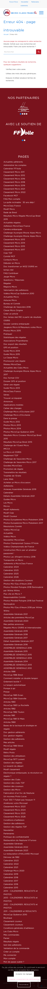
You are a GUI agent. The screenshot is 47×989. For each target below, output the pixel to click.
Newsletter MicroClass (14, 540)
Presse (7, 692)
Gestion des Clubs (12, 779)
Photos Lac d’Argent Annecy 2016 (19, 557)
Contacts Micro (11, 260)
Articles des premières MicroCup (19, 617)
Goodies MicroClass (13, 466)
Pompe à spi (9, 688)
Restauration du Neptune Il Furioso (20, 840)
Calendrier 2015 (11, 887)
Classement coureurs (13, 925)
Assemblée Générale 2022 (16, 847)
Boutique (8, 918)
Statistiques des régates (15, 337)
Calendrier (8, 493)
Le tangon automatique (15, 685)
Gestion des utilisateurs (14, 756)
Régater (7, 283)
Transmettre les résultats (15, 472)
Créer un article (11, 314)
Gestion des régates (13, 763)
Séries (6, 395)
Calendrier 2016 (11, 884)
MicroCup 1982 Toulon (14, 712)
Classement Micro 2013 (14, 239)
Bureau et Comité (12, 304)
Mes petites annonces (14, 624)
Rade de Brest (10, 212)
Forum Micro (13, 2)
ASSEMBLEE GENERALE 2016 (18, 648)
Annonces (8, 401)
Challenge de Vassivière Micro (18, 459)
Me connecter (10, 955)
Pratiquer (8, 334)
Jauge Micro (9, 277)
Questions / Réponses (14, 280)
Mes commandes (11, 935)
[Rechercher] (34, 13)
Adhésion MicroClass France (17, 226)
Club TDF (8, 253)
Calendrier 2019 (11, 874)
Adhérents (24, 5)
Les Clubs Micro (11, 931)
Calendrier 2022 (11, 864)
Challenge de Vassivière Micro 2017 (20, 462)
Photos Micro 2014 (12, 428)
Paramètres (24, 984)
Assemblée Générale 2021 (16, 614)
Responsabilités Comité (14, 597)
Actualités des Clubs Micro (16, 368)
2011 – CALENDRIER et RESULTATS (20, 911)
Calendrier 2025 (11, 570)
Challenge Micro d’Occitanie (17, 415)
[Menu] (40, 13)
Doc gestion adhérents (14, 732)
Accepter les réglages (24, 974)
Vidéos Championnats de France (19, 547)
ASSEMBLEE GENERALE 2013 (18, 665)
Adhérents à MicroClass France (18, 563)
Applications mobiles (13, 405)
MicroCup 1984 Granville (15, 698)
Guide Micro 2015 (12, 354)
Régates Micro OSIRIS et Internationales (22, 628)
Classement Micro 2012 (14, 175)
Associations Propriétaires (16, 341)
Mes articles (9, 742)
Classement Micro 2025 (14, 813)
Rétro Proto (9, 752)
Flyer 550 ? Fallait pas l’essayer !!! (19, 800)
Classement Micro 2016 (14, 179)
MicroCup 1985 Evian (13, 695)
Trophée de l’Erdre (12, 476)
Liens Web (8, 479)
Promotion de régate (13, 469)
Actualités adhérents (13, 162)
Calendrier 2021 (11, 867)
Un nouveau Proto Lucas (15, 796)
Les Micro (8, 503)
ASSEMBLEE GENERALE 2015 (18, 655)
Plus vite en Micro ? (13, 594)
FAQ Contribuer (11, 273)
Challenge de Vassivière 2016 (17, 307)
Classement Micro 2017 (14, 250)
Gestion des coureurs (13, 786)
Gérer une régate (12, 385)
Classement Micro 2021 (14, 189)
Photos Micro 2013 (12, 425)
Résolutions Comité (13, 526)
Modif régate (10, 749)
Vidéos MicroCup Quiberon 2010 (19, 293)
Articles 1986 (10, 671)
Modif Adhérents (11, 509)
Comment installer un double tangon (21, 678)
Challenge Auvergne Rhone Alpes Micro (22, 233)
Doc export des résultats (15, 344)
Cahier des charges (12, 408)
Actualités (8, 533)
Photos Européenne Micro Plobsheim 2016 (23, 520)
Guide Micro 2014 (12, 351)
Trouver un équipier (13, 398)
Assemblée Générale (13, 844)
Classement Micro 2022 (14, 192)
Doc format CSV (11, 378)
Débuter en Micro (12, 263)
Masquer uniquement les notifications (24, 979)
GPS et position (11, 347)
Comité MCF (9, 256)
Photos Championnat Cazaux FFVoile (21, 543)
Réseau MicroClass (12, 364)
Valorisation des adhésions (16, 290)
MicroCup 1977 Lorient (14, 759)
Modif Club (9, 513)
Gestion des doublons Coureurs (18, 580)
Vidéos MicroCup (12, 530)
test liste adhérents (12, 945)
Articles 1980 (10, 722)
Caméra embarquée (13, 229)
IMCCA (7, 449)
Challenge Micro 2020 (14, 871)
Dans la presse (10, 418)
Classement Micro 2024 (15, 810)
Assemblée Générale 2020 (16, 621)
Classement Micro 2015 (14, 246)
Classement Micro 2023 (14, 806)
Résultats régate (11, 941)
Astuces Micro (10, 300)
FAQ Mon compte (12, 199)
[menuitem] (13, 2)
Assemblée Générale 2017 (16, 638)
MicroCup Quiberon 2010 (15, 914)
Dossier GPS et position (15, 381)
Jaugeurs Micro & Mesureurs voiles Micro (23, 327)
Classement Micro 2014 (14, 243)
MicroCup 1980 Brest (13, 746)
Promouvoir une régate (14, 361)
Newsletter (24, 2)
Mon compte (9, 958)
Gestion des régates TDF (15, 827)
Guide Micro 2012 (12, 422)
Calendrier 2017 (11, 881)
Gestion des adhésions (14, 823)
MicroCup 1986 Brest (13, 675)
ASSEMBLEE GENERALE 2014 (18, 658)
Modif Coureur (10, 516)
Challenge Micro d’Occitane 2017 (19, 412)
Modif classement (12, 769)
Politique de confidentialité (16, 837)
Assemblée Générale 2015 (16, 651)
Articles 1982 (9, 709)
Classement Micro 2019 (14, 185)
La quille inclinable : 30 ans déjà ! (19, 202)
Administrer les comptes (15, 165)
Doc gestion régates (13, 736)
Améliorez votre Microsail (16, 803)
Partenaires (35, 2)
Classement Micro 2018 (14, 182)
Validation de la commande (16, 948)
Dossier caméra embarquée (16, 324)
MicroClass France (12, 206)
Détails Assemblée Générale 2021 (19, 496)
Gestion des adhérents (14, 739)
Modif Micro (9, 209)
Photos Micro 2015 (12, 331)
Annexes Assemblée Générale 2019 (20, 489)
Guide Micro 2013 (12, 388)
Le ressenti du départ (13, 766)
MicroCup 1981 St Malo (14, 719)
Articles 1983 (9, 702)
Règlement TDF (11, 455)
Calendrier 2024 (11, 567)
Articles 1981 (9, 715)
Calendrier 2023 (11, 860)
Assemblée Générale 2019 (16, 631)
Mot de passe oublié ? (14, 962)
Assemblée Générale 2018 (16, 634)
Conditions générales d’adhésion (19, 928)
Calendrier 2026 (11, 577)
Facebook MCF (11, 196)
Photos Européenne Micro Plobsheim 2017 (23, 523)
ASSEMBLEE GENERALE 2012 (18, 668)
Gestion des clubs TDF (14, 783)
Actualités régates (12, 223)
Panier (6, 938)
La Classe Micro (11, 358)
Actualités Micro (11, 297)
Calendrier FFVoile (12, 169)
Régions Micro (10, 287)
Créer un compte (11, 952)
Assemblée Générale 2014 (16, 661)
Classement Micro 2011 (14, 172)
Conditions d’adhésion (14, 820)
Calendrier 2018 (11, 877)
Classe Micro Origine (13, 310)
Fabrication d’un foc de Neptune (19, 793)
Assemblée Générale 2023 (16, 850)
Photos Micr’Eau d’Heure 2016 (18, 584)
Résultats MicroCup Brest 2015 (18, 442)
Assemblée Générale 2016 (16, 644)
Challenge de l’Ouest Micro (16, 445)
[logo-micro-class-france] (19, 13)
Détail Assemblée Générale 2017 (19, 641)
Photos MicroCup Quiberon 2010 (19, 432)
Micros (7, 506)
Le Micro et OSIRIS (12, 452)
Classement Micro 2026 (15, 817)
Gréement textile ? (12, 682)
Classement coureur (13, 921)
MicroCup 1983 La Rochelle (16, 705)
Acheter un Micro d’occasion (17, 482)
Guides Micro (10, 499)
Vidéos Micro (10, 536)
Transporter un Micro (13, 560)
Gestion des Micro (12, 790)
